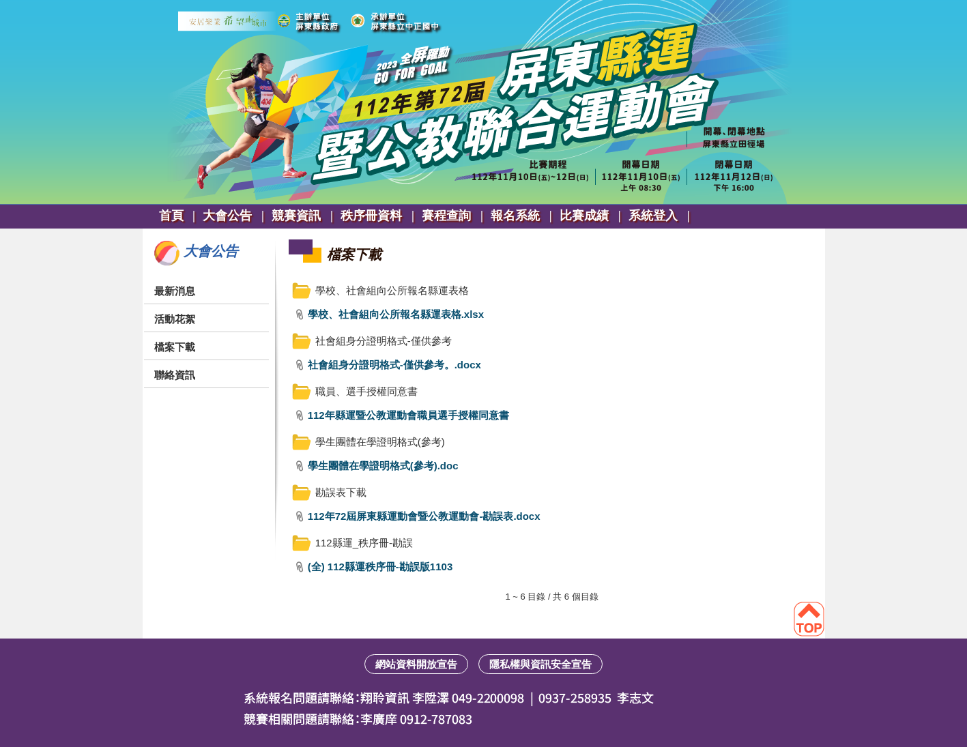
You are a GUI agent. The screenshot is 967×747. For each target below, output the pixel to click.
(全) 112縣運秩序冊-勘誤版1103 (380, 566)
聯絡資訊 (174, 375)
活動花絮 (174, 319)
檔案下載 (174, 347)
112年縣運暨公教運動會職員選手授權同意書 (408, 415)
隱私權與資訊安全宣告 (540, 664)
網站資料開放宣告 (416, 664)
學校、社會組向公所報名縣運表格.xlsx (396, 314)
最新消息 (174, 291)
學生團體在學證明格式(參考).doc (383, 465)
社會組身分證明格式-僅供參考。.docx (394, 364)
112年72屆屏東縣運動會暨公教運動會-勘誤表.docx (424, 516)
